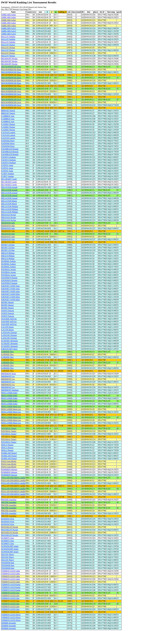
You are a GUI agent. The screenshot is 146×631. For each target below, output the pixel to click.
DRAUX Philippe (8, 253)
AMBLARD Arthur (8, 15)
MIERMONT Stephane (10, 390)
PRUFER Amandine (8, 500)
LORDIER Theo (7, 352)
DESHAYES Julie (8, 223)
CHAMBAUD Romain (9, 149)
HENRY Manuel (7, 302)
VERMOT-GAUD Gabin (10, 571)
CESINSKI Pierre (8, 141)
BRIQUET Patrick (8, 111)
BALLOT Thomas (8, 45)
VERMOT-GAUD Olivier (11, 615)
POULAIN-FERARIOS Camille (13, 478)
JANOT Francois (7, 311)
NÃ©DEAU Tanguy (8, 428)
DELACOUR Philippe (9, 206)
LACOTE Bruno (7, 327)
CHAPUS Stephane (8, 157)
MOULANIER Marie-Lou (11, 406)
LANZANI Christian (9, 332)
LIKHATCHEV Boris (9, 349)
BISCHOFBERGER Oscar (11, 89)
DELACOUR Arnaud (9, 187)
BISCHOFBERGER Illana (11, 67)
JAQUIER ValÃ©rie (9, 319)
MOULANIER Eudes (9, 393)
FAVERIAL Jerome (8, 269)
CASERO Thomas (8, 124)
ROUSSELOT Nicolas (9, 527)
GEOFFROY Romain (9, 278)
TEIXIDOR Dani (7, 563)
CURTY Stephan (7, 174)
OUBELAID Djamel (9, 453)
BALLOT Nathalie (8, 37)
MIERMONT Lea (8, 376)
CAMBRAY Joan (7, 116)
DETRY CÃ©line (8, 245)
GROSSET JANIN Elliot (10, 294)
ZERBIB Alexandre (8, 623)
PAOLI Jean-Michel (8, 461)
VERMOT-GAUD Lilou (10, 593)
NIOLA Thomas (7, 445)
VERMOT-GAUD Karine (10, 585)
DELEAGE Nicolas (8, 215)
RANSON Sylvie (7, 519)
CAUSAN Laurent (8, 132)
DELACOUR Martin (9, 201)
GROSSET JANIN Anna (10, 286)
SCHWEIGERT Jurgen (9, 546)
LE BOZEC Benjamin (9, 341)
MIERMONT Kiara (8, 374)
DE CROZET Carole (9, 179)
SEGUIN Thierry (7, 554)
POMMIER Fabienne (9, 469)
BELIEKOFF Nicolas (9, 58)
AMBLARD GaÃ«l (8, 28)
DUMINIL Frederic (8, 261)
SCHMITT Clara (7, 538)
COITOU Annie (7, 165)
